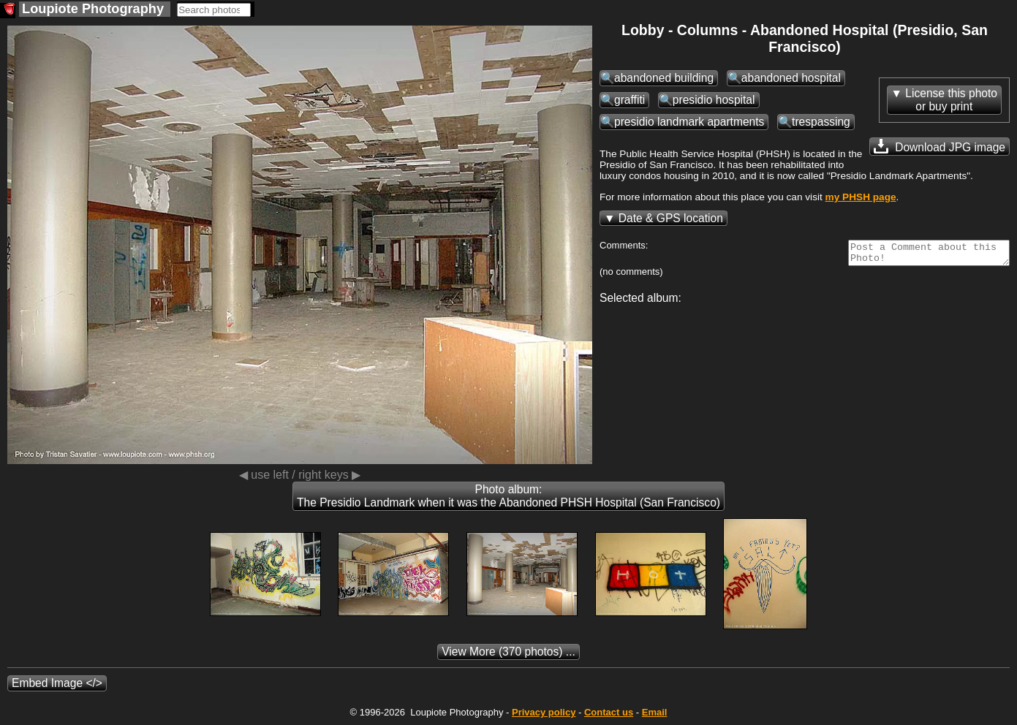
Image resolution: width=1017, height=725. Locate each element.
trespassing (821, 121)
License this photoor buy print (951, 100)
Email (655, 712)
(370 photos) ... (508, 651)
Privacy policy (543, 712)
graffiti (629, 100)
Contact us (608, 712)
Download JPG (939, 146)
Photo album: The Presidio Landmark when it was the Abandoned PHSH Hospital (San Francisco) (508, 496)
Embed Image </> (57, 683)
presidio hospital (714, 100)
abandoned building (664, 78)
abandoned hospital (791, 78)
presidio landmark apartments (689, 121)
